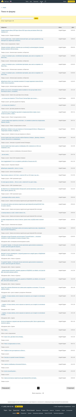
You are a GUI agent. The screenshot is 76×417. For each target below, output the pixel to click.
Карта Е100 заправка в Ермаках (17, 158)
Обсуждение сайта (5, 241)
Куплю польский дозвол (15, 171)
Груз (31, 1)
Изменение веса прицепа (16, 224)
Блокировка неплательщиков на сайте (20, 241)
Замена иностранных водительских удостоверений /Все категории (26, 200)
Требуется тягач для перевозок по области (20, 134)
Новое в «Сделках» (16, 250)
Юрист (18, 44)
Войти (64, 1)
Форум (41, 1)
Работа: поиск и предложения (8, 44)
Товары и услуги (5, 35)
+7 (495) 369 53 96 (7, 406)
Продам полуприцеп (15, 35)
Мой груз (6, 1)
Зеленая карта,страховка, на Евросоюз (19, 52)
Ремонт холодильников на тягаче (18, 117)
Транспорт (35, 1)
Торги (27, 1)
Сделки (13, 301)
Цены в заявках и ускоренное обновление (21, 292)
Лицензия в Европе (14, 164)
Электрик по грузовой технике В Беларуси (20, 142)
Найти (36, 18)
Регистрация (71, 1)
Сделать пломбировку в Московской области (21, 151)
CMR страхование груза (15, 178)
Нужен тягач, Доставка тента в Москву (19, 94)
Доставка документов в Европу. (17, 101)
